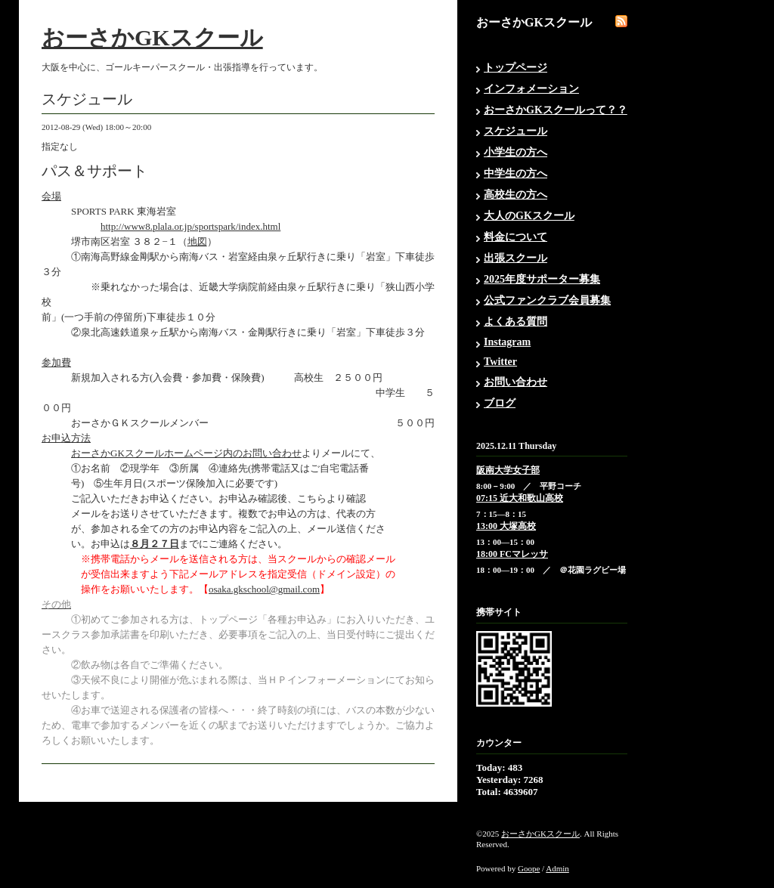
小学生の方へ (515, 152)
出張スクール (515, 258)
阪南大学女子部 (508, 470)
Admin (557, 868)
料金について (515, 237)
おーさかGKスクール (152, 37)
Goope (529, 868)
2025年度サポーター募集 (542, 279)
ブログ (499, 403)
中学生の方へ (515, 173)
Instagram (507, 342)
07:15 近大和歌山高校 (519, 498)
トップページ (515, 67)
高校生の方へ (515, 194)
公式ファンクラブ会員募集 (547, 300)
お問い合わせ (515, 382)
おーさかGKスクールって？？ (555, 110)
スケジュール (515, 131)
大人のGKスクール (529, 215)
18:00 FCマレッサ (512, 554)
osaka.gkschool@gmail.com (264, 589)
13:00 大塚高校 (506, 526)
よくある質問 (515, 321)
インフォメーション (531, 88)
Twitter (500, 361)
